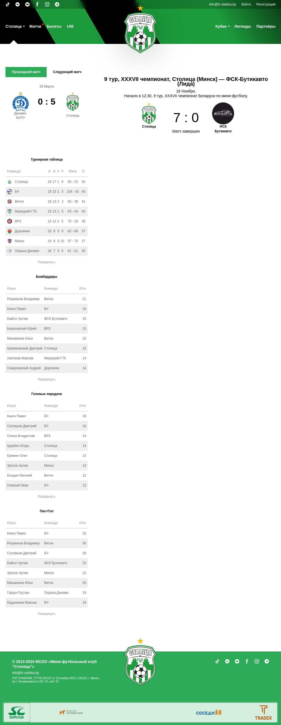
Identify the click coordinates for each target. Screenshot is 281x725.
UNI (70, 26)
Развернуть (46, 262)
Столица (13, 26)
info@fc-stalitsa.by (222, 4)
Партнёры (266, 26)
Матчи (35, 26)
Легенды (242, 26)
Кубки (221, 26)
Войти (246, 4)
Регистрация (266, 4)
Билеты (54, 26)
